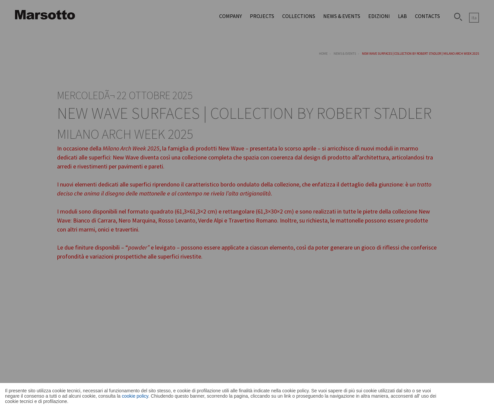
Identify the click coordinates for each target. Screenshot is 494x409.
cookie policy (135, 396)
